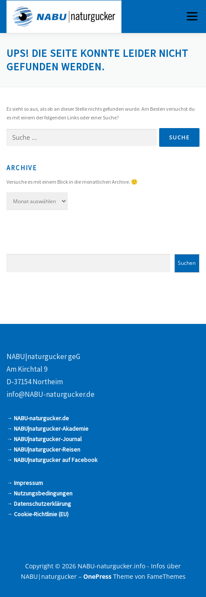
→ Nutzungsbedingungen (39, 493)
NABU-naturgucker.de (41, 418)
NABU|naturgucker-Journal (48, 439)
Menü (191, 16)
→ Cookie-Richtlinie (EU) (38, 514)
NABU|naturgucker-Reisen (47, 449)
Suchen (187, 263)
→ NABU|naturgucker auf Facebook (52, 460)
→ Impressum (25, 483)
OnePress (97, 576)
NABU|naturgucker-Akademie (51, 428)
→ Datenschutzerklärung (39, 504)
